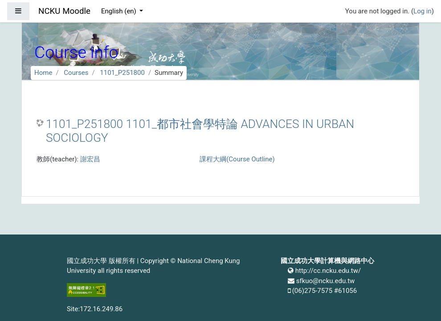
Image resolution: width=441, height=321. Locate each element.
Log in (422, 11)
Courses (76, 73)
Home (43, 73)
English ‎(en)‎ (119, 11)
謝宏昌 (90, 159)
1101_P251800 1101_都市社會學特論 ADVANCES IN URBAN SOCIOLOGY (200, 131)
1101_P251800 (122, 73)
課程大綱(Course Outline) (237, 159)
